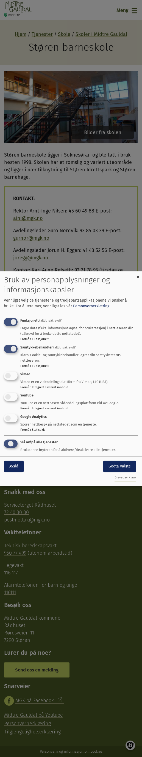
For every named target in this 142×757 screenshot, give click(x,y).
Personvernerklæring (91, 306)
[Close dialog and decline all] (138, 274)
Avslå (13, 466)
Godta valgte (119, 466)
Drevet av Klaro (125, 477)
